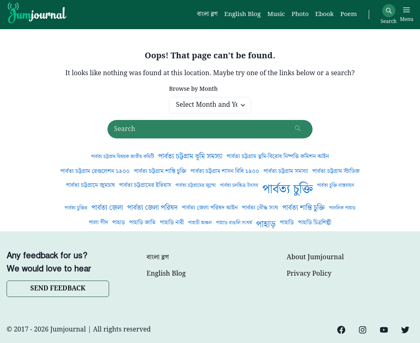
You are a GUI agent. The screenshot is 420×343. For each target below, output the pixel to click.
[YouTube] (384, 330)
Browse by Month (193, 89)
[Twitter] (405, 330)
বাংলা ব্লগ (157, 257)
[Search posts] (210, 129)
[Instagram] (362, 330)
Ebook (324, 14)
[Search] (388, 10)
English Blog (165, 274)
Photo (300, 14)
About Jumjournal (315, 257)
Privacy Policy (309, 274)
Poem (348, 14)
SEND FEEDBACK (57, 288)
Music (276, 14)
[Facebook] (341, 330)
